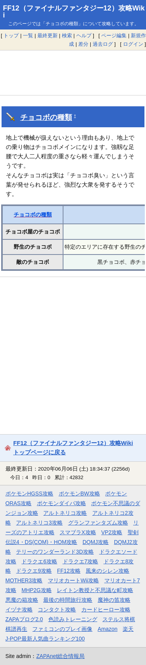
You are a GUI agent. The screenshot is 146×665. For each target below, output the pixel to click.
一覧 (28, 35)
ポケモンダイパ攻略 (61, 503)
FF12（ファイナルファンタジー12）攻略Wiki (74, 11)
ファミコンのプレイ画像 (62, 629)
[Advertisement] (73, 72)
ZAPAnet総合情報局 (60, 656)
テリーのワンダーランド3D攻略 (55, 552)
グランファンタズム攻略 (98, 523)
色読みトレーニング (72, 619)
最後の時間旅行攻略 (67, 600)
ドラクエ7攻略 (81, 561)
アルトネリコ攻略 (65, 513)
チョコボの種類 (46, 117)
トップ (11, 35)
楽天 (128, 629)
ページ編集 (114, 35)
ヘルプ (83, 35)
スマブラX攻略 (78, 532)
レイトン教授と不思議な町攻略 (95, 590)
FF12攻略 (69, 571)
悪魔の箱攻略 (21, 600)
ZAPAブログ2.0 (24, 619)
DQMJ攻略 (96, 542)
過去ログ (103, 44)
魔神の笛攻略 (114, 600)
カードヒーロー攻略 (105, 609)
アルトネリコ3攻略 (39, 523)
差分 (83, 44)
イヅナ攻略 (19, 609)
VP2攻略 (111, 532)
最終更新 (47, 35)
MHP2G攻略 (36, 590)
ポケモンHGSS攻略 (29, 493)
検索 (67, 35)
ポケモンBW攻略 (79, 493)
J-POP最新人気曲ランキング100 (45, 639)
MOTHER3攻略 (24, 580)
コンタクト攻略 (57, 609)
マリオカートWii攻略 (73, 580)
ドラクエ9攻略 (34, 571)
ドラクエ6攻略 (39, 561)
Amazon (108, 629)
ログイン (133, 44)
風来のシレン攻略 (107, 571)
